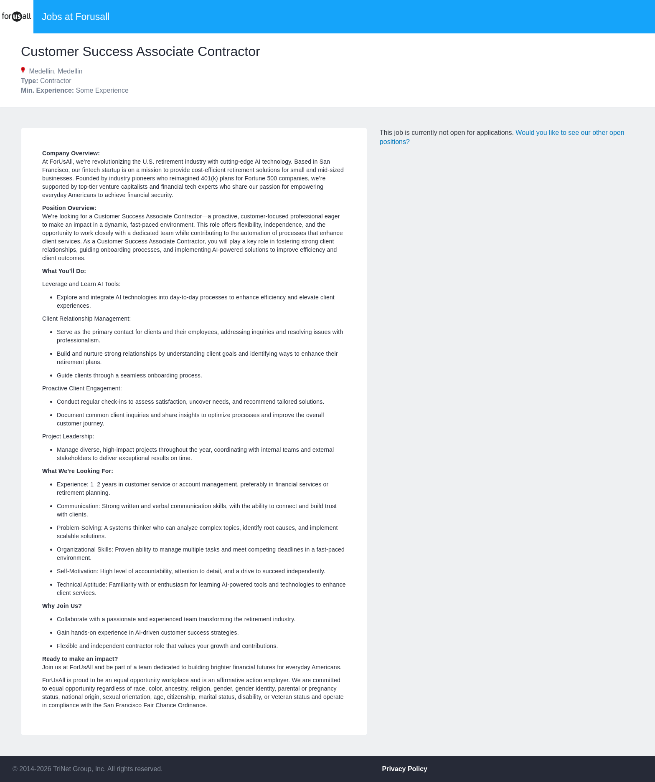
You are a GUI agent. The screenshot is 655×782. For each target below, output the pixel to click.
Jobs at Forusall (75, 16)
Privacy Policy (405, 768)
